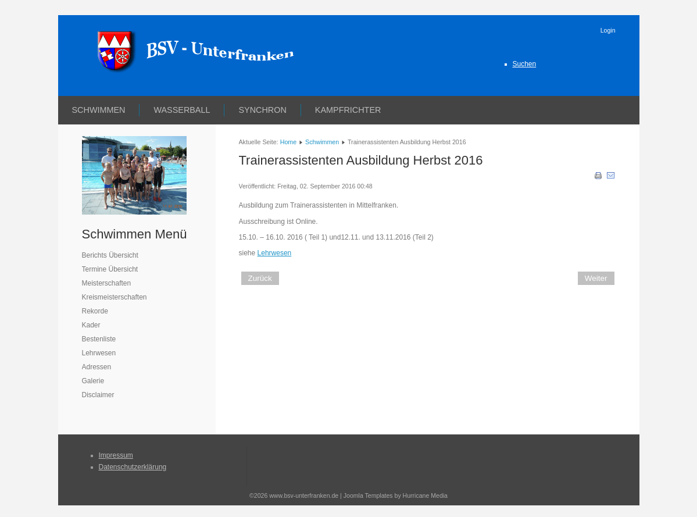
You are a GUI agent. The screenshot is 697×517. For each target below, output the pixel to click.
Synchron (262, 110)
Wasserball (181, 110)
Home (288, 141)
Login (608, 30)
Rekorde (95, 311)
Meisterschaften (106, 283)
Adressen (97, 367)
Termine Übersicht (110, 269)
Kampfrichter (348, 110)
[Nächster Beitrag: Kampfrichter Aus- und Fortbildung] (596, 278)
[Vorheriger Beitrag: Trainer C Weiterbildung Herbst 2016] (260, 278)
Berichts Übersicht (110, 255)
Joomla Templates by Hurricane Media (396, 495)
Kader (91, 325)
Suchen (525, 64)
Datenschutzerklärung (133, 467)
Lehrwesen (99, 353)
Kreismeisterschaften (114, 297)
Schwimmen (99, 110)
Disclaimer (98, 395)
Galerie (93, 381)
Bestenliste (99, 339)
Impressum (116, 455)
